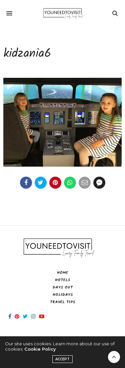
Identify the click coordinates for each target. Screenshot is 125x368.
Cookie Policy (40, 349)
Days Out (63, 287)
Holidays (63, 295)
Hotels (62, 280)
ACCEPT (62, 359)
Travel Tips (62, 302)
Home (62, 272)
